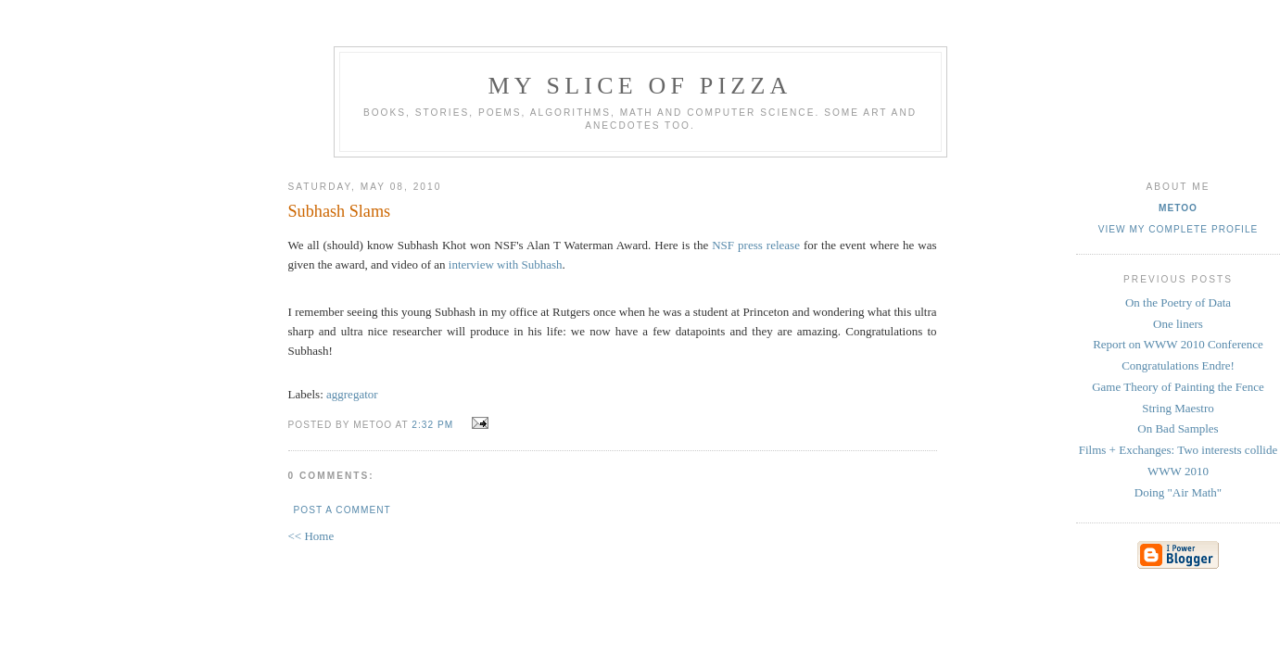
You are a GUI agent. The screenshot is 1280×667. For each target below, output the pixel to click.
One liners (1178, 324)
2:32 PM (432, 425)
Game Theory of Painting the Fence (1178, 387)
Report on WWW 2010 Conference (1178, 344)
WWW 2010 (1178, 471)
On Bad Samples (1177, 428)
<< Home (311, 536)
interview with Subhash (506, 264)
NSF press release (756, 245)
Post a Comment (342, 510)
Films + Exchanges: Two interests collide (1178, 450)
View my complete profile (1178, 229)
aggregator (352, 394)
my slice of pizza (640, 85)
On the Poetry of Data (1178, 302)
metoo (1178, 208)
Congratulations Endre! (1178, 365)
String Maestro (1178, 408)
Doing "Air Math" (1178, 492)
